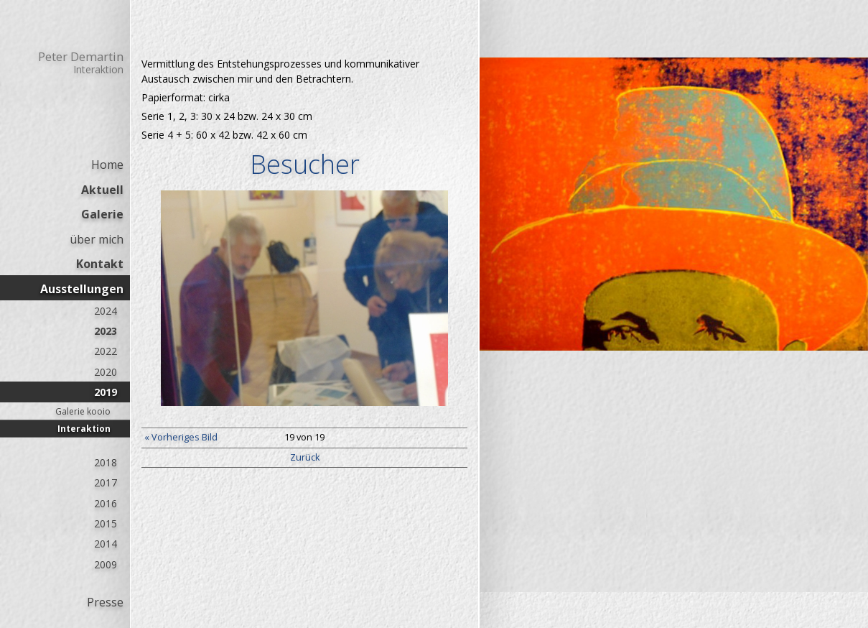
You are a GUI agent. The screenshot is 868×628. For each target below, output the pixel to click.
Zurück (304, 457)
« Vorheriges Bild (181, 437)
